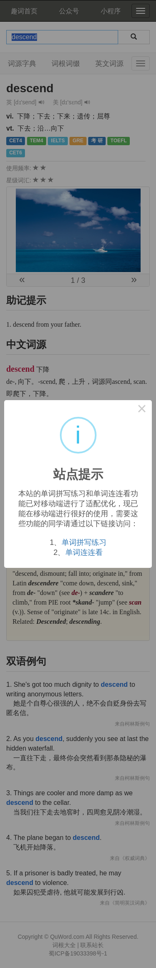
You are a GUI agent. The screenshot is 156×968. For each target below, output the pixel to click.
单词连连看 (84, 552)
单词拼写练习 (84, 542)
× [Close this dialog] (142, 410)
